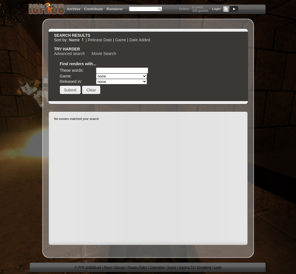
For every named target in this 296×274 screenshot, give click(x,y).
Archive (74, 9)
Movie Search (104, 53)
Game (120, 40)
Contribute (93, 9)
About (108, 267)
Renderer (115, 9)
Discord (119, 267)
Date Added (139, 40)
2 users (197, 7)
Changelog (157, 267)
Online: (184, 9)
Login (216, 9)
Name (77, 40)
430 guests (200, 10)
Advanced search (69, 53)
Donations (204, 267)
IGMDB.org (93, 267)
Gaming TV (187, 267)
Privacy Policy (137, 267)
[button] (70, 90)
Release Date (100, 40)
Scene (171, 267)
